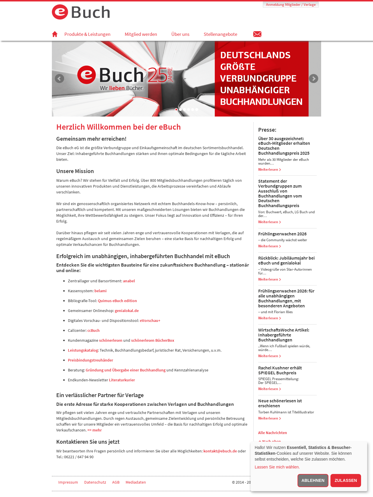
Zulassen (346, 480)
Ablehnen (313, 480)
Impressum (68, 482)
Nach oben (269, 441)
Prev (59, 78)
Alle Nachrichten (272, 432)
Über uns (180, 34)
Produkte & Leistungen (87, 34)
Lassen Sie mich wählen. (277, 467)
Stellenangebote (220, 34)
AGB (115, 482)
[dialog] (309, 466)
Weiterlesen (269, 169)
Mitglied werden (141, 34)
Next (313, 78)
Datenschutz (95, 482)
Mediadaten (136, 482)
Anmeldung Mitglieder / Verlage (291, 4)
